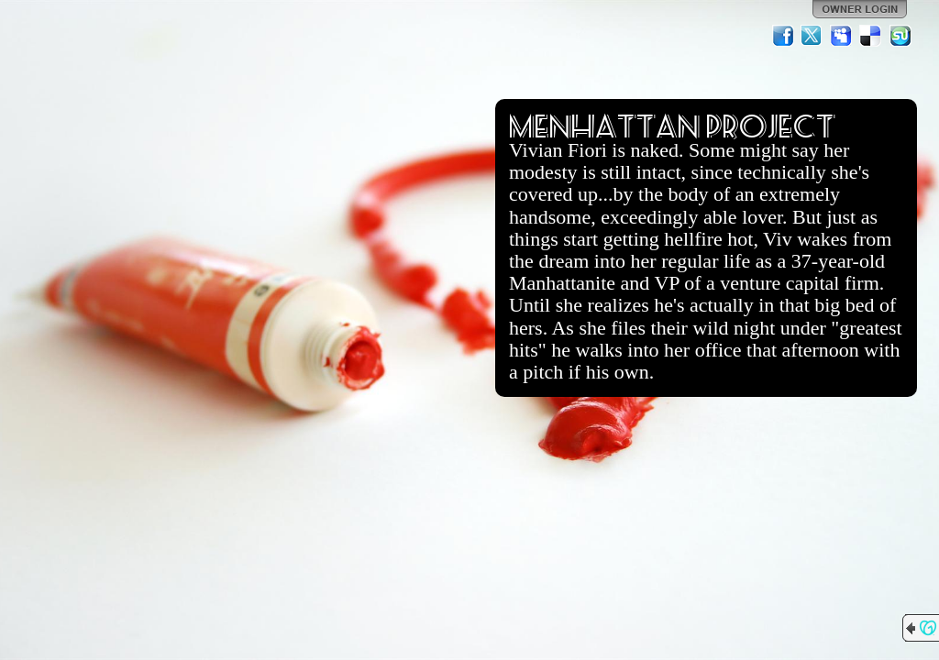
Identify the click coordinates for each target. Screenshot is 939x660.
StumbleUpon (900, 36)
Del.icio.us (871, 36)
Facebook (783, 36)
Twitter (812, 36)
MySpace (842, 36)
